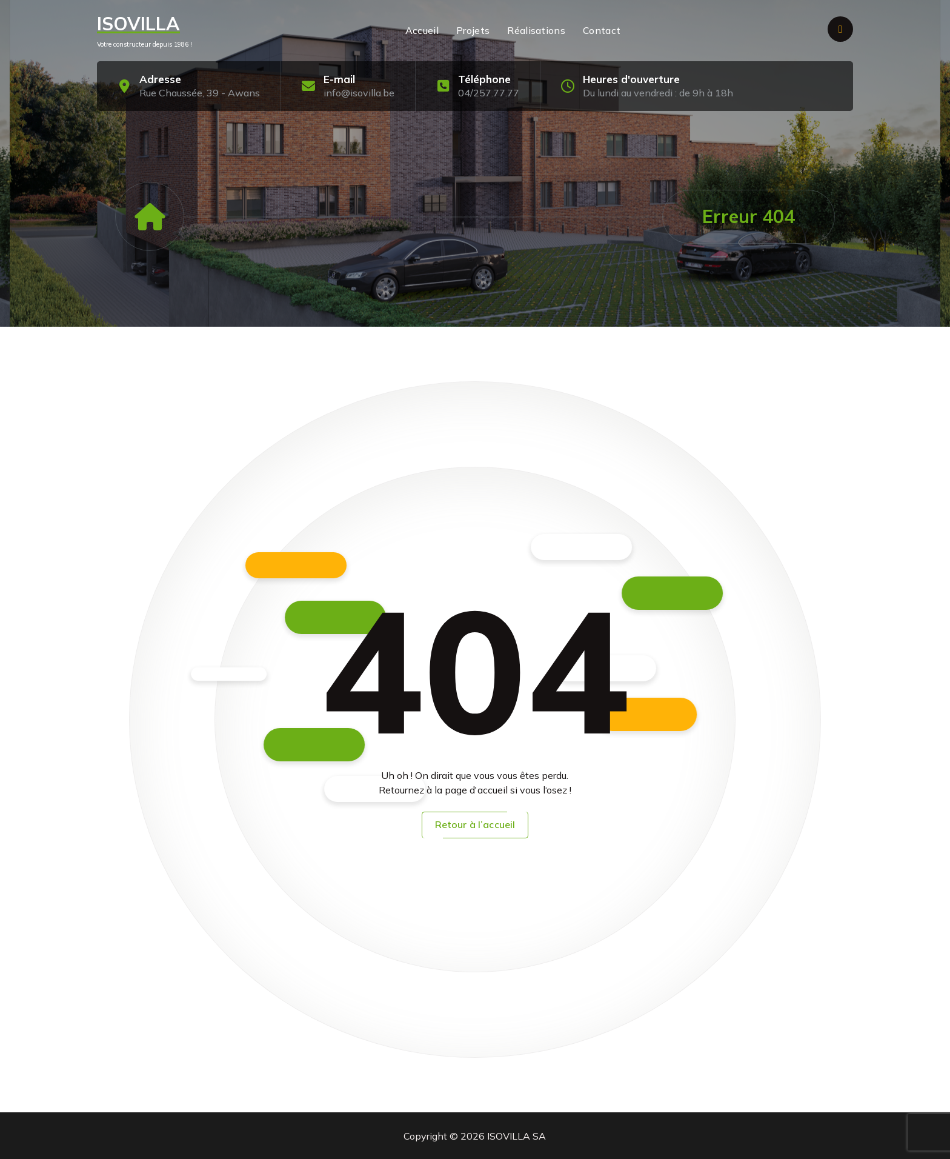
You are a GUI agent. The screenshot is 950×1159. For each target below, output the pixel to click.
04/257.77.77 (488, 93)
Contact (601, 30)
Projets (473, 30)
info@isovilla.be (359, 93)
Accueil (422, 30)
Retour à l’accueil (475, 824)
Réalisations (536, 30)
